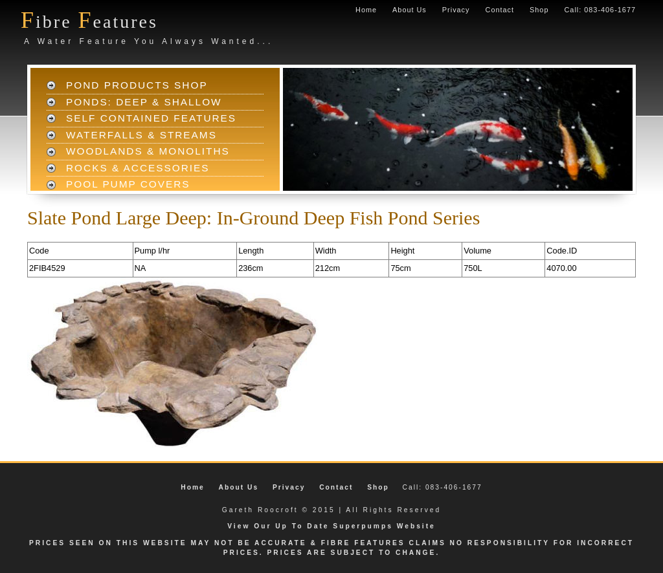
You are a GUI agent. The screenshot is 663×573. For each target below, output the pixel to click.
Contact (500, 10)
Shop (539, 10)
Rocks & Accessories (138, 167)
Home (366, 10)
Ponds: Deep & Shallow (144, 101)
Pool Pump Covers (128, 183)
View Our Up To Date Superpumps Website (331, 526)
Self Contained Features (151, 118)
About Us (409, 10)
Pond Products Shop (137, 85)
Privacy (456, 10)
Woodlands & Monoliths (148, 151)
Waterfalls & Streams (141, 134)
